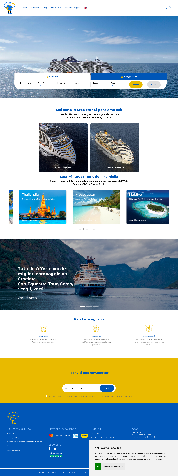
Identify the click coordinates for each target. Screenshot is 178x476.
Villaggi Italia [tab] (129, 77)
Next (168, 207)
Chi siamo (94, 433)
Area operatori (13, 450)
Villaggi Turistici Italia (52, 7)
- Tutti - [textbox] (113, 86)
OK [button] (98, 466)
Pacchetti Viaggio (72, 7)
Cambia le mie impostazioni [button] (113, 466)
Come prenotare (14, 446)
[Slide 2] (89, 306)
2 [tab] (84, 225)
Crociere (35, 7)
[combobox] (27, 85)
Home (24, 7)
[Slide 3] (96, 306)
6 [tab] (98, 225)
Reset (154, 85)
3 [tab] (87, 225)
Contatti (10, 433)
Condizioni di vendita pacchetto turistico (24, 442)
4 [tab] (91, 225)
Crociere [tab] (52, 77)
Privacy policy (13, 437)
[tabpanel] (35, 207)
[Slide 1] (82, 306)
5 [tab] (94, 225)
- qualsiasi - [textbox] (96, 86)
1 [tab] (80, 225)
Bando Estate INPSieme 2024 (103, 437)
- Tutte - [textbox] (23, 86)
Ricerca (135, 85)
